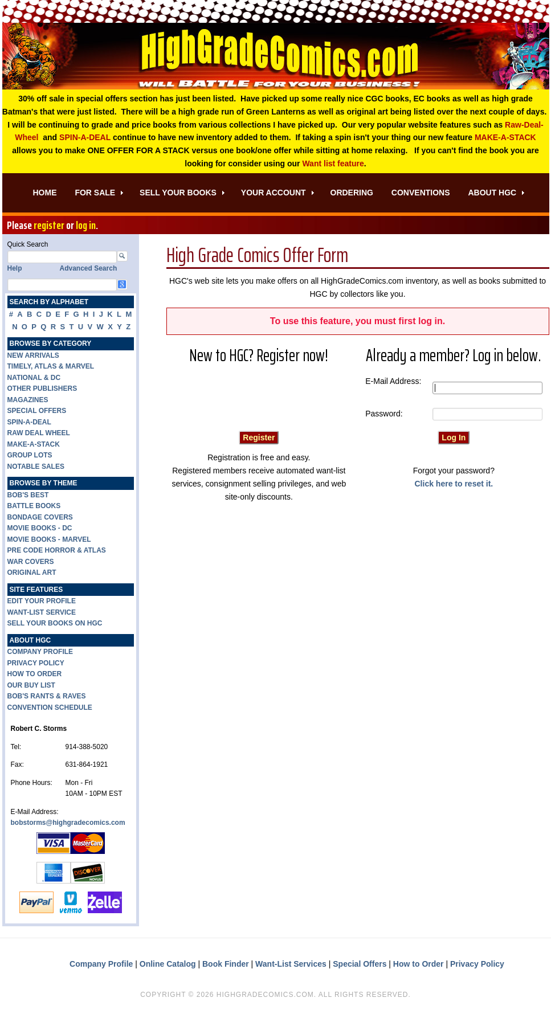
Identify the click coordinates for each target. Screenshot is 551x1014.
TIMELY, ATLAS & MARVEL (51, 368)
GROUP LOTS (29, 457)
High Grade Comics (275, 57)
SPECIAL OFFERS (37, 412)
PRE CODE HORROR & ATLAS (56, 552)
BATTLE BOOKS (34, 508)
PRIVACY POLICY (35, 664)
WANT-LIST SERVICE (41, 614)
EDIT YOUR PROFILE (41, 603)
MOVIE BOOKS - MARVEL (49, 541)
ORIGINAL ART (31, 574)
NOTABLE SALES (35, 468)
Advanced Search (88, 270)
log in (86, 227)
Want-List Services (290, 965)
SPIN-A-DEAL (85, 139)
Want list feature (333, 165)
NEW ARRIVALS (33, 357)
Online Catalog (168, 965)
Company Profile (101, 965)
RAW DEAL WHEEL (38, 435)
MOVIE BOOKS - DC (39, 530)
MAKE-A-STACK (505, 139)
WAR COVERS (30, 563)
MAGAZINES (27, 402)
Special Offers (359, 965)
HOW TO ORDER (34, 676)
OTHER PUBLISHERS (42, 390)
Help (14, 270)
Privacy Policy (477, 965)
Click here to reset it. (454, 485)
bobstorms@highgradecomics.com (68, 824)
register (49, 227)
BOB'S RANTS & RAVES (46, 698)
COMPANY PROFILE (40, 653)
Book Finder (225, 965)
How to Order (418, 965)
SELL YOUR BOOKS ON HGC (55, 625)
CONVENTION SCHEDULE (49, 709)
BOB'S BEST (28, 497)
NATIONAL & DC (34, 379)
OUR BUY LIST (31, 686)
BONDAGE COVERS (40, 519)
